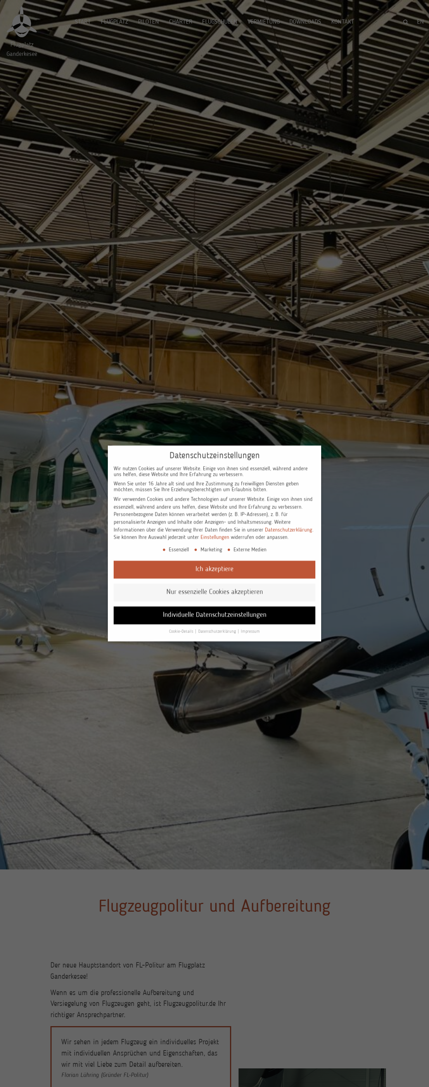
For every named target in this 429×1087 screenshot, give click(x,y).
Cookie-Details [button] (181, 627)
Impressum (250, 627)
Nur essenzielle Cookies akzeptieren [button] (214, 587)
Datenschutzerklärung (288, 525)
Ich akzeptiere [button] (214, 565)
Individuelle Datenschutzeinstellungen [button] (214, 610)
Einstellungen (215, 533)
